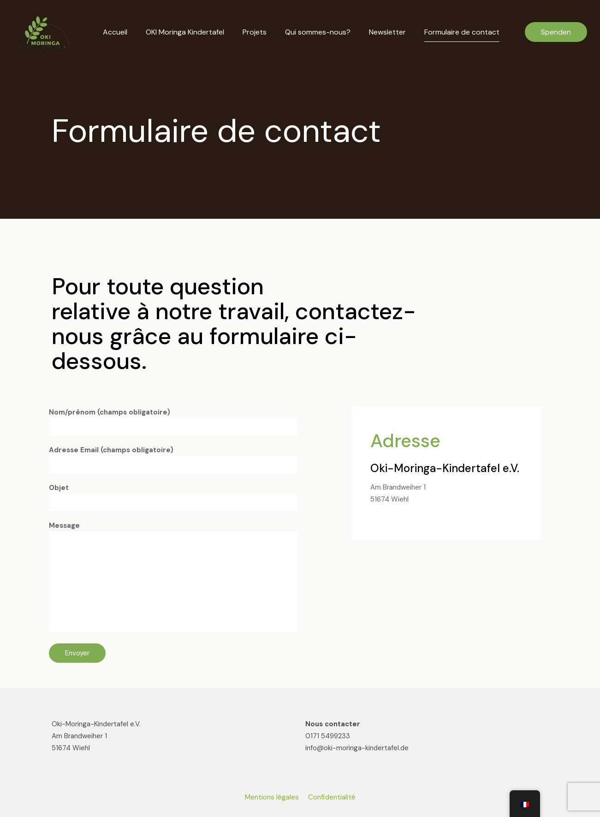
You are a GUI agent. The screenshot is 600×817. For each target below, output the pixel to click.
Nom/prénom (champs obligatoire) (173, 422)
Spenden (556, 32)
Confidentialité (332, 797)
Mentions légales (272, 797)
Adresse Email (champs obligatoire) (173, 459)
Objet (173, 497)
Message (173, 577)
